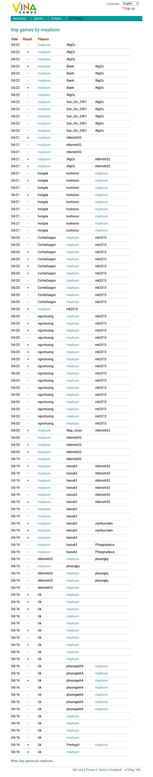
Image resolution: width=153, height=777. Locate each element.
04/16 (15, 595)
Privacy (90, 770)
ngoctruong (45, 316)
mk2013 (101, 238)
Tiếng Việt (134, 770)
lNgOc (71, 45)
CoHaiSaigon (47, 238)
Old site (78, 770)
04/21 (15, 138)
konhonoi (73, 173)
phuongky (102, 559)
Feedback (116, 770)
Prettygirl (73, 745)
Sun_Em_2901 (77, 102)
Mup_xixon (74, 430)
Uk (39, 595)
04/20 (15, 238)
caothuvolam (104, 523)
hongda (43, 173)
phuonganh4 (75, 666)
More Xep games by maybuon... (32, 761)
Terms (102, 770)
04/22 (15, 45)
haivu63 (72, 466)
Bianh (70, 66)
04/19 (15, 459)
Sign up (130, 8)
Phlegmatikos (105, 545)
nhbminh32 (74, 138)
